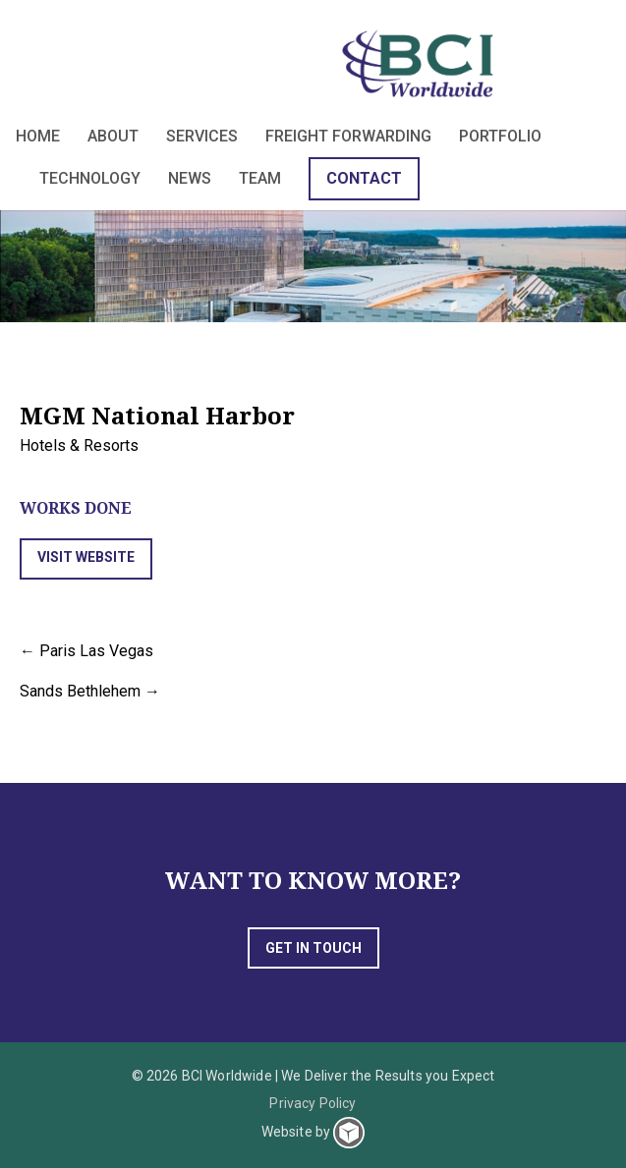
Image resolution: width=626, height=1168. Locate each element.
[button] (86, 559)
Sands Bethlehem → (90, 691)
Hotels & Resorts (79, 445)
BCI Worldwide (421, 63)
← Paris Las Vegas (86, 650)
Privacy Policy (312, 1103)
